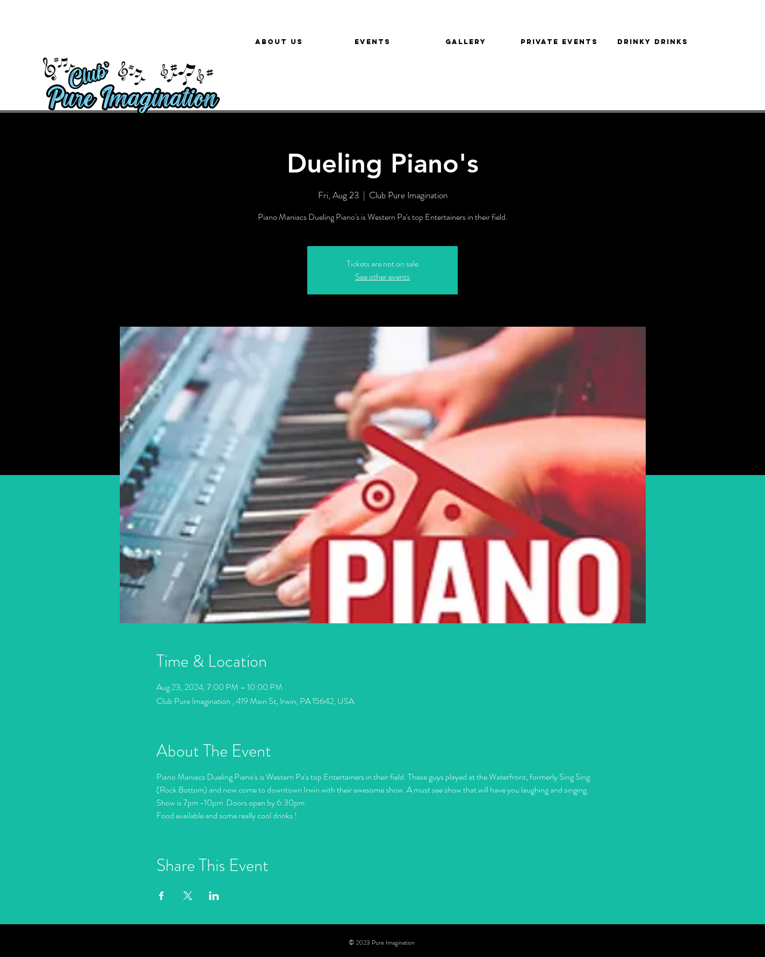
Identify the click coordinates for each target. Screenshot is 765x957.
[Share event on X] (188, 895)
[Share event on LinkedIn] (214, 895)
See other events (382, 276)
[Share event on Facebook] (161, 895)
